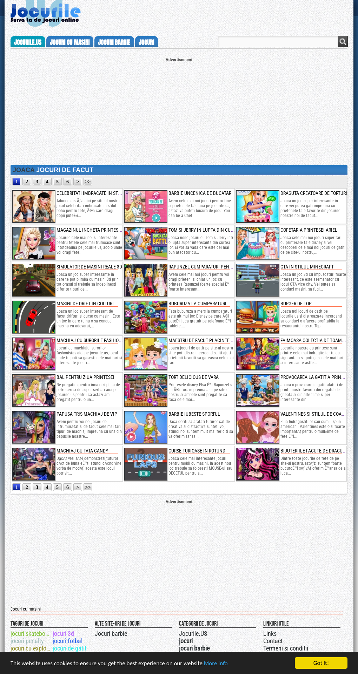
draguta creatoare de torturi (313, 193)
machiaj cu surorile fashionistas (95, 340)
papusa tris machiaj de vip (87, 414)
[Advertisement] (179, 111)
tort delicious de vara (193, 377)
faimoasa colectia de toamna (314, 340)
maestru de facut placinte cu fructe (210, 340)
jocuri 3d (63, 633)
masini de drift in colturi (85, 303)
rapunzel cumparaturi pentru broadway (214, 267)
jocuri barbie (114, 42)
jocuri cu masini (70, 42)
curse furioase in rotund (196, 451)
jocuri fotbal (67, 641)
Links (270, 633)
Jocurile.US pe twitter (219, 632)
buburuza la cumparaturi (197, 303)
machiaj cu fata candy (82, 451)
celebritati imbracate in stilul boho (98, 193)
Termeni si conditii (285, 648)
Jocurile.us (27, 42)
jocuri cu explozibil (31, 648)
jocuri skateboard (31, 633)
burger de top (296, 303)
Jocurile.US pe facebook (226, 632)
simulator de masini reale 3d (89, 267)
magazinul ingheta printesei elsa (95, 230)
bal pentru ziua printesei (85, 377)
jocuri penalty (27, 641)
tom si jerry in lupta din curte (203, 230)
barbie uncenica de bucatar (199, 193)
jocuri (146, 42)
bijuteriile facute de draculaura (318, 451)
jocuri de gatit (69, 648)
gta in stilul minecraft (307, 267)
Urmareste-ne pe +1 (211, 632)
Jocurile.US (193, 633)
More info (216, 663)
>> (88, 181)
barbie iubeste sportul (194, 414)
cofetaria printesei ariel (308, 230)
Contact (273, 641)
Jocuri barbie (111, 633)
